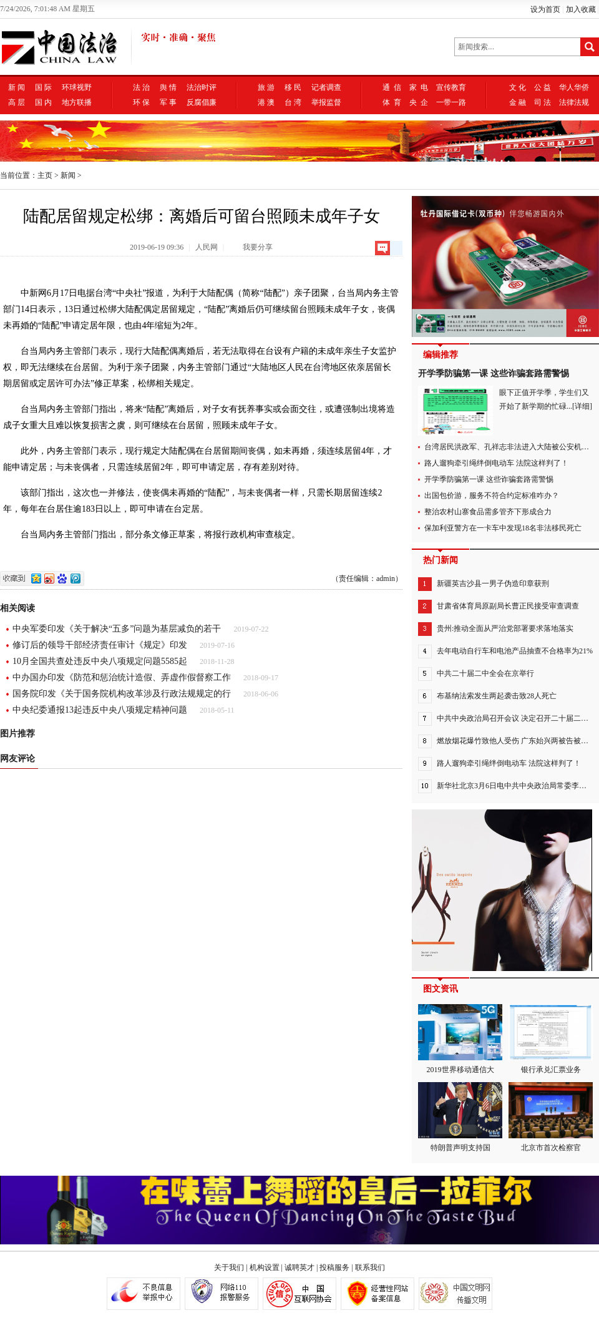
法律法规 (574, 102)
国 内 (43, 102)
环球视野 (77, 87)
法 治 (141, 87)
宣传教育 (451, 87)
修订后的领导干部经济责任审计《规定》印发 (99, 645)
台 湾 (293, 102)
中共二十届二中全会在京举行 (485, 673)
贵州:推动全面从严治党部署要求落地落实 (505, 628)
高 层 (16, 102)
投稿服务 (334, 1267)
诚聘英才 (299, 1267)
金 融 (517, 102)
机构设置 (265, 1267)
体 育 (391, 102)
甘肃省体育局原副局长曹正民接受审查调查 (508, 606)
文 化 (517, 87)
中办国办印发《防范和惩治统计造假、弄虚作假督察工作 (121, 677)
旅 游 (266, 87)
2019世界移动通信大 (460, 1039)
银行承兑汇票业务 (551, 1039)
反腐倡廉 (202, 102)
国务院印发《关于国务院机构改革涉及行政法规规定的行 (121, 693)
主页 (44, 175)
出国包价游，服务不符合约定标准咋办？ (491, 495)
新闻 (68, 175)
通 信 (391, 87)
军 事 (168, 102)
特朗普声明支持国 (460, 1117)
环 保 (141, 102)
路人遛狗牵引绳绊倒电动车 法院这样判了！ (496, 463)
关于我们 (229, 1267)
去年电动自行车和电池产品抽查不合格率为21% (515, 651)
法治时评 (202, 87)
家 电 (418, 87)
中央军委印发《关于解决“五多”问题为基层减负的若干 (116, 628)
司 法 (542, 102)
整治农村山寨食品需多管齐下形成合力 (488, 511)
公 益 (542, 87)
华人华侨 (574, 87)
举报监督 (326, 102)
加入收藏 (581, 9)
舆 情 (168, 87)
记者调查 (326, 87)
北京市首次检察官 (551, 1117)
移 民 (293, 87)
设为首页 (545, 9)
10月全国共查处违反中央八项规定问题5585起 (99, 661)
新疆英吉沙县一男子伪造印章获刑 (493, 583)
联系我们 (370, 1267)
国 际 (43, 87)
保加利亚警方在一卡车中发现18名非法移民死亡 (503, 528)
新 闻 (16, 87)
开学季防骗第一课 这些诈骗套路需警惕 (493, 373)
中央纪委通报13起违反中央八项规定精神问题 (99, 710)
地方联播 (77, 102)
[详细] (582, 406)
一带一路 (451, 102)
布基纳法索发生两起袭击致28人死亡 (497, 695)
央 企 (418, 102)
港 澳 (266, 102)
